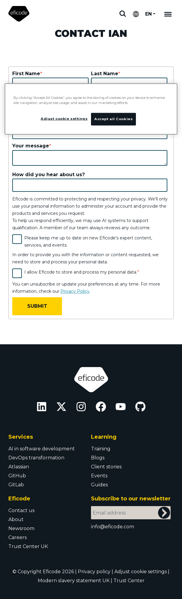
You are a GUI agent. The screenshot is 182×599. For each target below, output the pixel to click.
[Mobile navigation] (168, 13)
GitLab (16, 485)
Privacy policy (94, 571)
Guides (99, 485)
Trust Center (129, 580)
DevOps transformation (36, 458)
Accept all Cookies (113, 119)
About (16, 519)
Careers (17, 537)
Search (122, 13)
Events (99, 476)
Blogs (97, 458)
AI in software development (41, 449)
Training (100, 449)
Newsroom (21, 528)
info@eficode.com (112, 526)
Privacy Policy (75, 291)
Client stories (106, 467)
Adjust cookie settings (140, 571)
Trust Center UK (28, 546)
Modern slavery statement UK (74, 580)
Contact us (21, 510)
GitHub (17, 476)
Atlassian (18, 467)
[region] (91, 109)
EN (148, 14)
